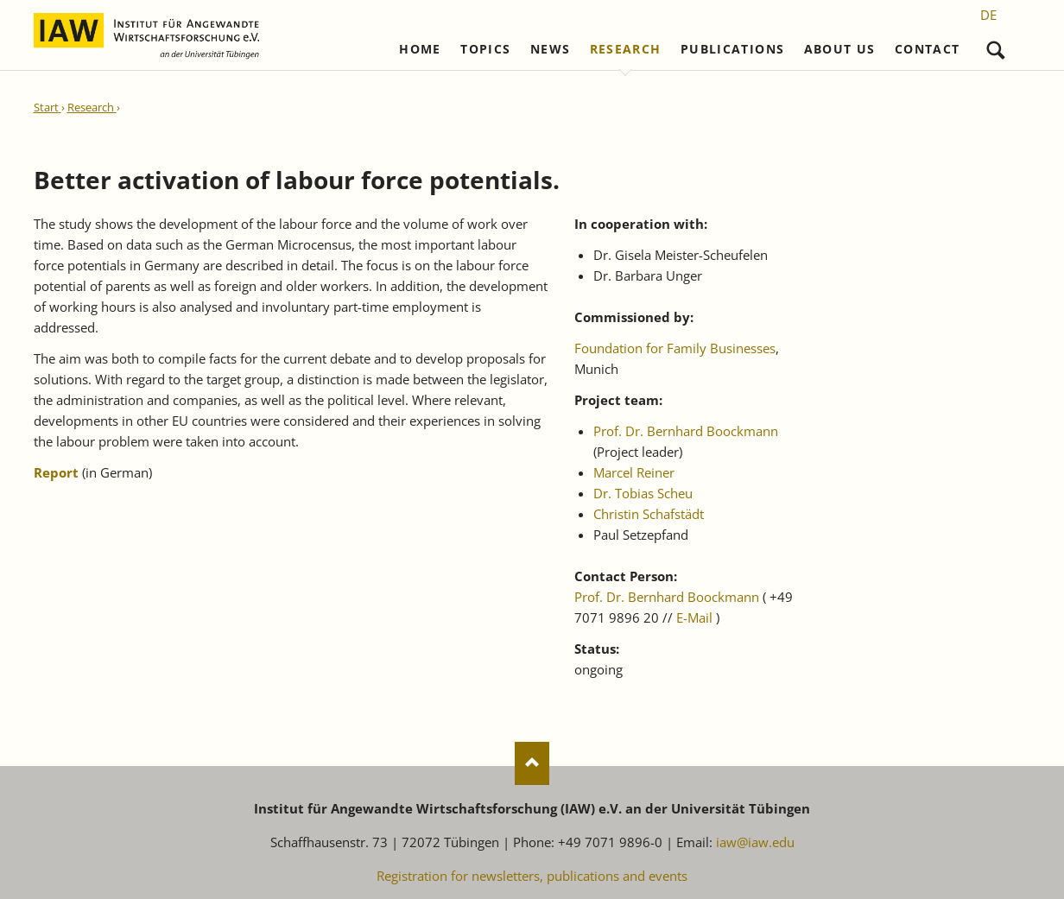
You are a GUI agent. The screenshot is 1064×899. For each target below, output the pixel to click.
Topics (485, 49)
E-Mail (694, 617)
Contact (927, 49)
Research (626, 49)
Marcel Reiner (633, 472)
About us (840, 49)
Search (996, 46)
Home (419, 49)
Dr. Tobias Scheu (643, 493)
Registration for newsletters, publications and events (532, 875)
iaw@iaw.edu (755, 842)
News (550, 49)
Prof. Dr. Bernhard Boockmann (685, 431)
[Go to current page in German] (988, 14)
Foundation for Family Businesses (675, 348)
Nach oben (532, 763)
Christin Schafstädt (648, 513)
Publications (732, 49)
